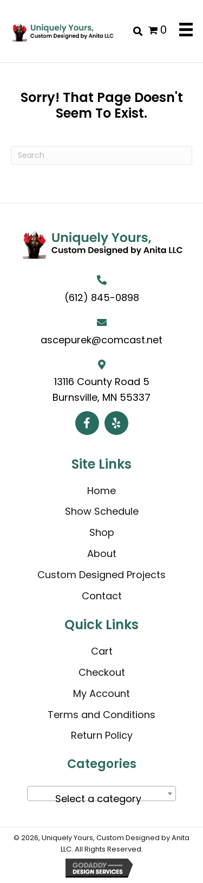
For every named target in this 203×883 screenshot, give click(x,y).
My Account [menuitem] (101, 693)
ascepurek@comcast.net (101, 340)
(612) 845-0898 (101, 297)
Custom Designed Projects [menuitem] (101, 574)
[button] (87, 423)
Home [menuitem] (101, 490)
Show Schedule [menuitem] (102, 511)
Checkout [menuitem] (101, 672)
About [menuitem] (101, 553)
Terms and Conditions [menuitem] (101, 714)
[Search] (101, 155)
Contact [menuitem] (102, 596)
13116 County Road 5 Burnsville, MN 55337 (101, 389)
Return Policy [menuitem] (102, 735)
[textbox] (101, 798)
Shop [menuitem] (101, 532)
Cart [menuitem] (102, 651)
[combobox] (101, 793)
